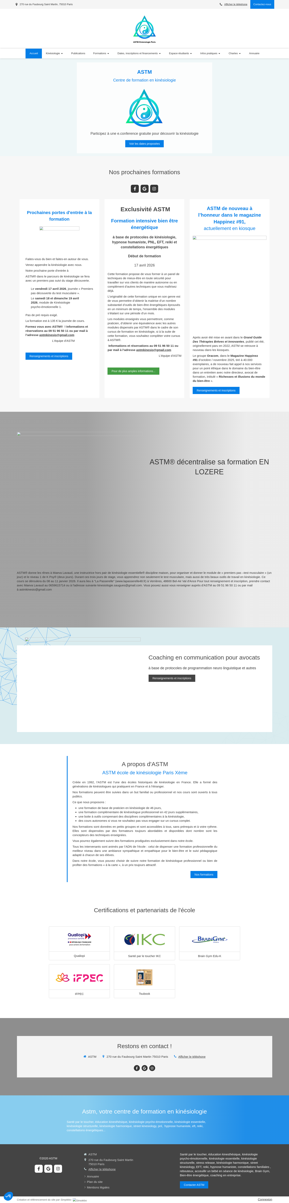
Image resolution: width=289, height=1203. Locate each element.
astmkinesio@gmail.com (56, 335)
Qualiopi (79, 955)
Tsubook (144, 993)
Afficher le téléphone (235, 4)
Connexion (265, 1199)
